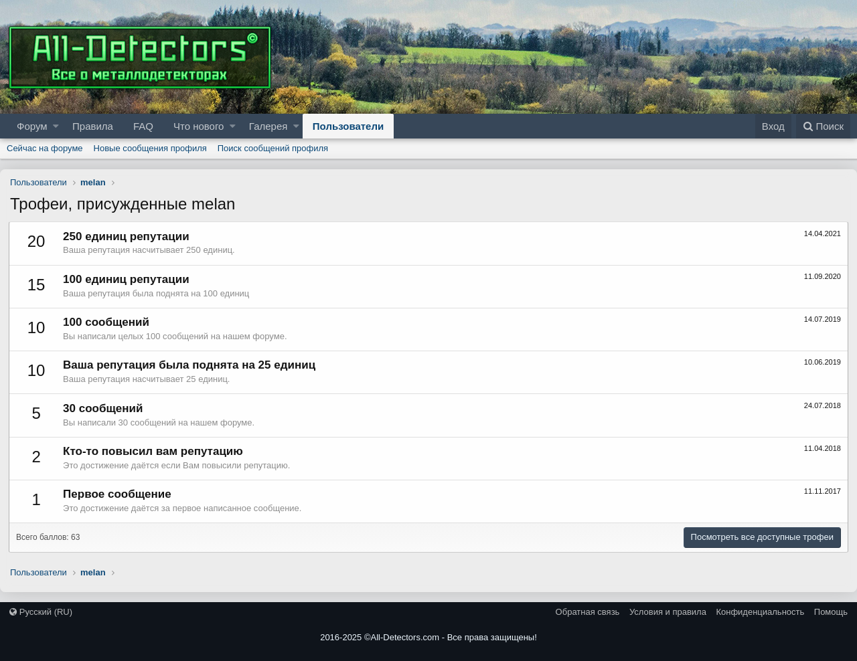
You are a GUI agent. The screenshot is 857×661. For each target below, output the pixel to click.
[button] (56, 126)
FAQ (143, 126)
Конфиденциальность (760, 612)
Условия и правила (667, 612)
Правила (92, 126)
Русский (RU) (40, 612)
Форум (32, 126)
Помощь (831, 612)
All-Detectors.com (405, 637)
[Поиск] (823, 126)
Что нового (198, 126)
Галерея (268, 126)
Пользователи (348, 126)
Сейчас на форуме (45, 148)
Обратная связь (588, 612)
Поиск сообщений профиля (273, 148)
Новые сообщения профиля (150, 148)
